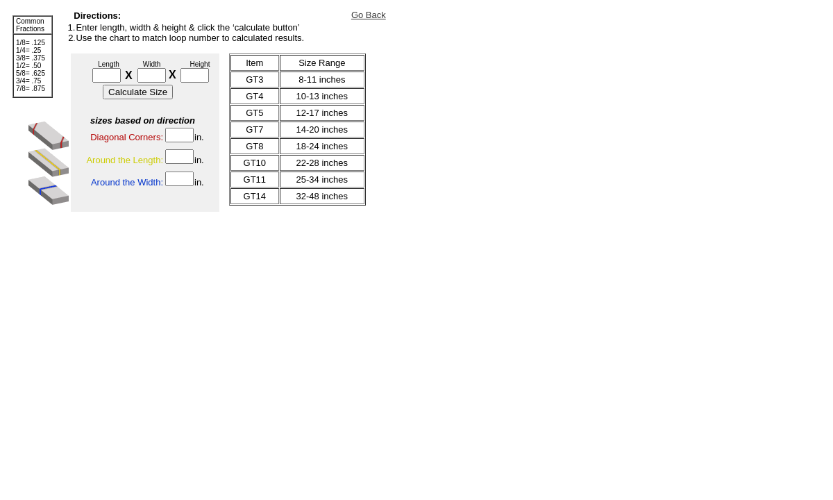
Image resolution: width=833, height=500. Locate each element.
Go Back (368, 15)
